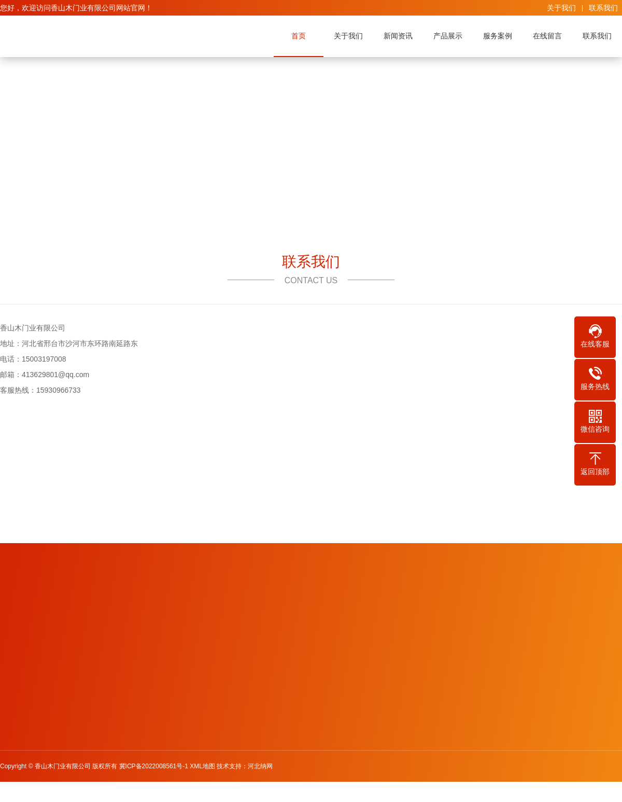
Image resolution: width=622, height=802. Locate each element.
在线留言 (547, 36)
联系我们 (603, 8)
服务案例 (497, 36)
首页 (298, 36)
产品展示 (447, 36)
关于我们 (561, 8)
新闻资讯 (398, 36)
